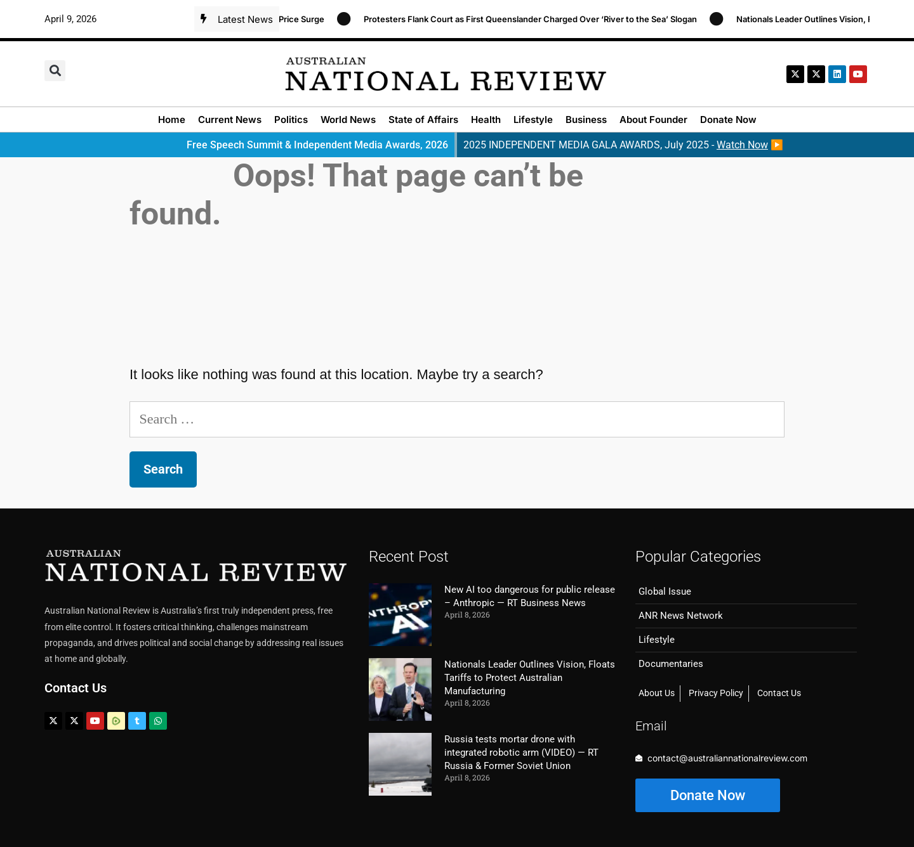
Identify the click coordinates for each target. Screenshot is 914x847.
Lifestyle (533, 119)
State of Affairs (423, 119)
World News (348, 119)
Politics (291, 119)
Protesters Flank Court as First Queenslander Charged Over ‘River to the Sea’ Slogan (536, 19)
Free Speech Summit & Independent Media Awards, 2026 (317, 145)
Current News (230, 119)
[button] (54, 70)
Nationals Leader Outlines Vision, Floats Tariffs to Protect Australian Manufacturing (529, 678)
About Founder (653, 119)
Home (171, 119)
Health (486, 119)
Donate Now (728, 119)
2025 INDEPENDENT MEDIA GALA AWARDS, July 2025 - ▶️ (623, 145)
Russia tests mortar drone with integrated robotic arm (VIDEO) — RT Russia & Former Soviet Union (521, 753)
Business (586, 119)
